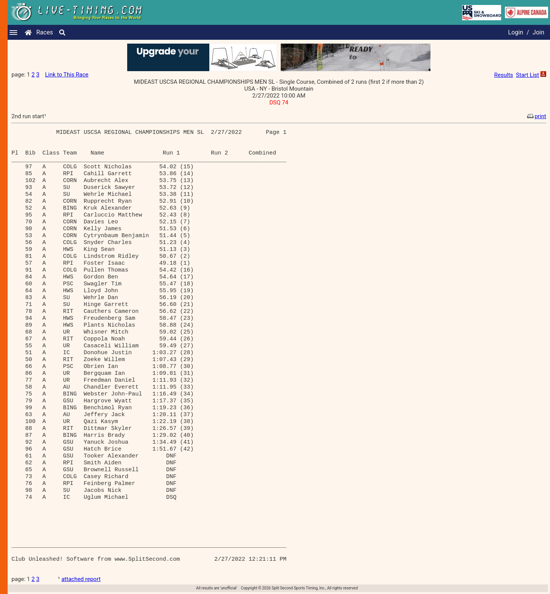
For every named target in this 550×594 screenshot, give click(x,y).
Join (538, 32)
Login (515, 32)
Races (44, 32)
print (536, 116)
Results (503, 75)
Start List (527, 75)
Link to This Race (67, 74)
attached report (81, 579)
